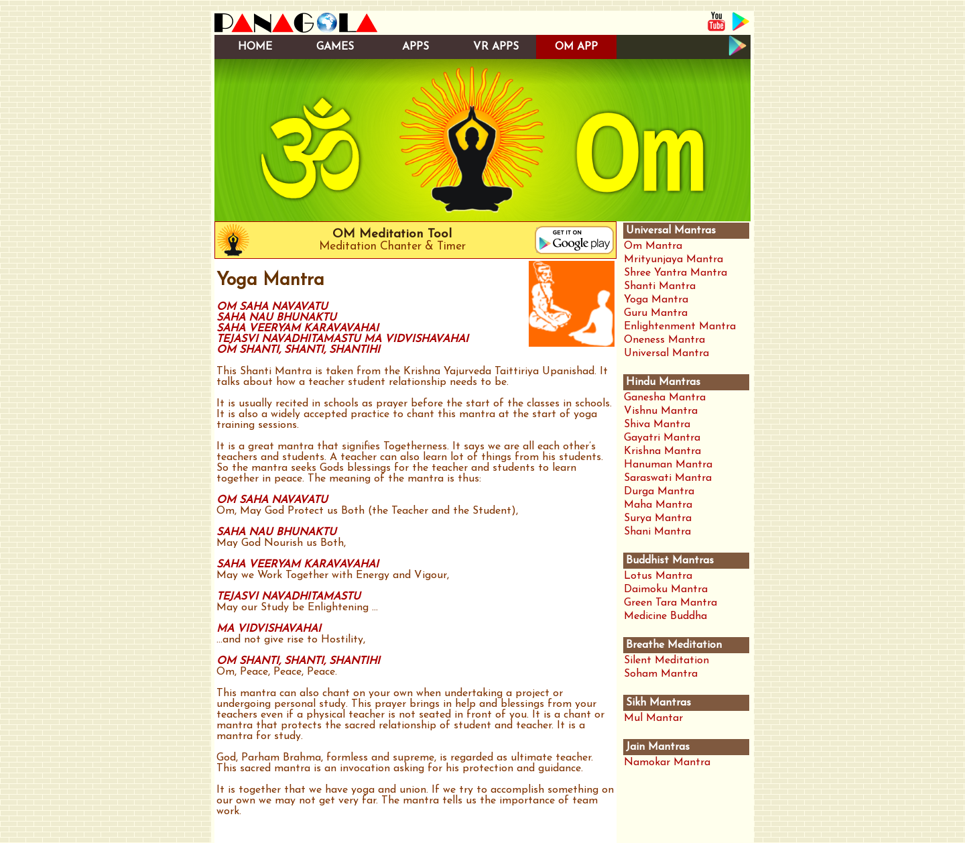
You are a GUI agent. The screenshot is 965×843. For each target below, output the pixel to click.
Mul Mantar (653, 718)
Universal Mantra (666, 353)
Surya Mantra (658, 518)
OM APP (576, 47)
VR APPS (496, 47)
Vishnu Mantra (661, 411)
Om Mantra (653, 246)
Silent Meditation (666, 660)
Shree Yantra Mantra (675, 273)
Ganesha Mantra (665, 397)
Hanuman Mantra (668, 464)
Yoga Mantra (656, 299)
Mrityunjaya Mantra (673, 259)
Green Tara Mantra (670, 603)
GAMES (335, 47)
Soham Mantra (661, 674)
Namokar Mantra (667, 762)
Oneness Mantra (664, 340)
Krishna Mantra (662, 451)
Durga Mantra (659, 491)
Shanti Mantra (660, 286)
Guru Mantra (656, 313)
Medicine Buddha (665, 616)
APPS (415, 47)
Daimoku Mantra (666, 589)
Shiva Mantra (657, 424)
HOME (255, 47)
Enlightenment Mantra (680, 326)
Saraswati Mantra (668, 478)
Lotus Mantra (658, 576)
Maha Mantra (658, 505)
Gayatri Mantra (662, 438)
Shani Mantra (657, 531)
